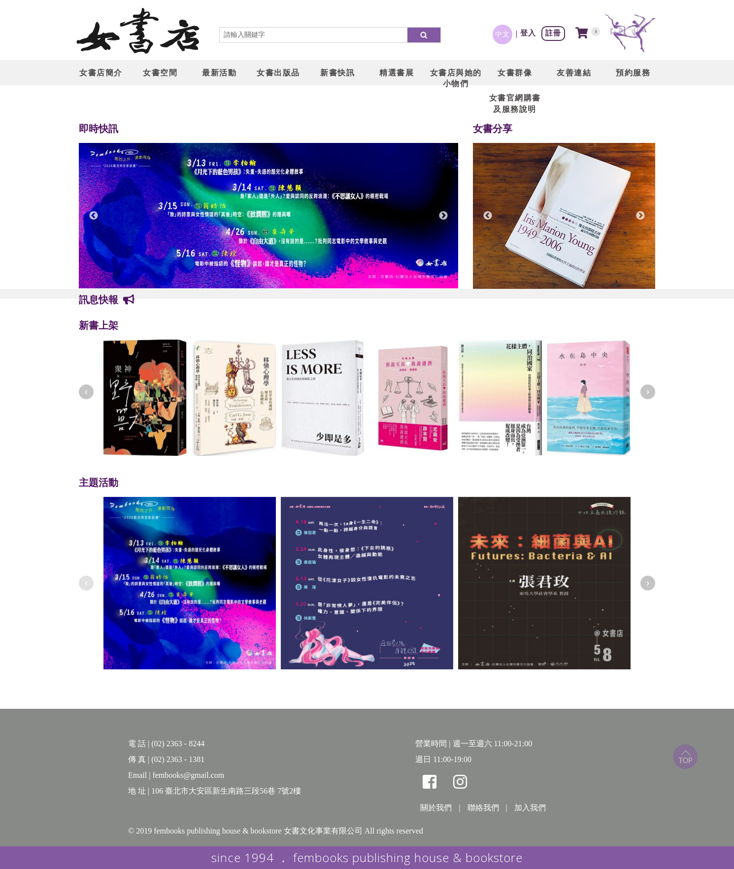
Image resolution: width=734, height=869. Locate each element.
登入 (528, 33)
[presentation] (86, 391)
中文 (502, 34)
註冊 (553, 33)
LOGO (138, 32)
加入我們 (530, 807)
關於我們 (436, 807)
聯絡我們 (483, 807)
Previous (94, 216)
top (685, 756)
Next (443, 216)
